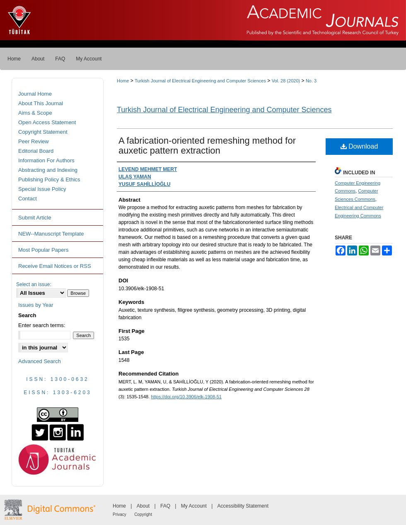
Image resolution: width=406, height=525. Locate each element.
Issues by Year (35, 305)
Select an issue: (33, 284)
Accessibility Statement (243, 506)
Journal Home (35, 94)
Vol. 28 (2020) (286, 80)
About (143, 506)
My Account (194, 506)
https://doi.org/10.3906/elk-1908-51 (186, 396)
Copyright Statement (43, 132)
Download (359, 146)
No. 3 (311, 80)
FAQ (165, 506)
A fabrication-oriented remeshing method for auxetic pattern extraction (207, 145)
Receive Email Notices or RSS (54, 266)
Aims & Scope (35, 113)
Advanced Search (39, 361)
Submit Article (34, 217)
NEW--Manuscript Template (51, 234)
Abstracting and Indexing (47, 170)
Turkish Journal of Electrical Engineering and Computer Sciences (200, 80)
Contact (27, 198)
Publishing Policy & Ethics (49, 179)
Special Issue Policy (42, 189)
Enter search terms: (41, 325)
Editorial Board (35, 151)
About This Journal (40, 103)
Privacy (119, 514)
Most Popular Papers (43, 250)
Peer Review (33, 141)
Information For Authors (46, 160)
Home (123, 80)
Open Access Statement (47, 122)
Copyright (143, 514)
